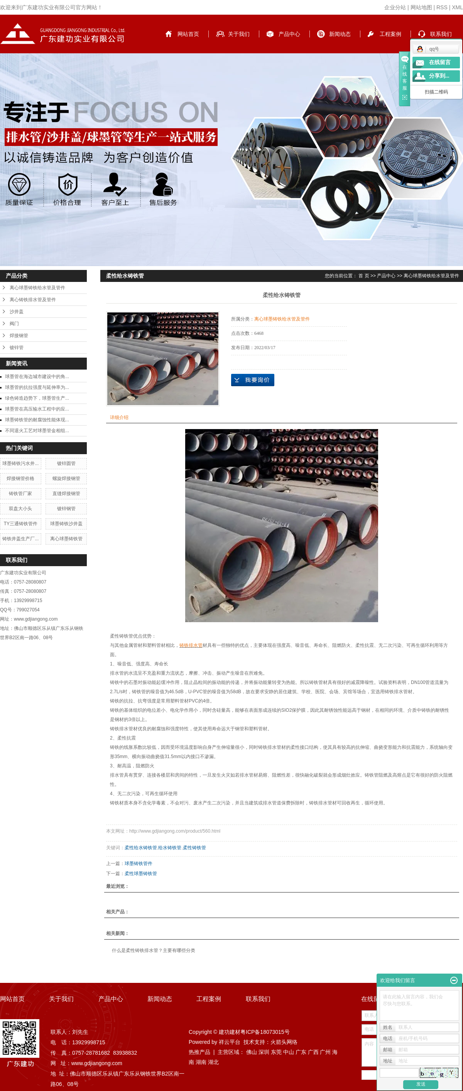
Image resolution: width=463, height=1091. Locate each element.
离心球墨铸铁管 (66, 538)
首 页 (363, 275)
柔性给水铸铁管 (141, 847)
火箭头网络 (283, 1042)
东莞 (276, 1052)
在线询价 (252, 380)
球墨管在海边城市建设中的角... (37, 376)
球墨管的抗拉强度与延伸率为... (37, 387)
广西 (313, 1052)
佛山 (251, 1052)
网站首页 (188, 34)
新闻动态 (340, 34)
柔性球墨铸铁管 (141, 873)
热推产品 (199, 1052)
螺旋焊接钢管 (66, 478)
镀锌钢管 (66, 508)
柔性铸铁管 (194, 847)
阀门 (14, 323)
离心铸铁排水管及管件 (33, 299)
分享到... (439, 76)
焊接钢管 (19, 335)
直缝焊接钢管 (66, 493)
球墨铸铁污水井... (20, 463)
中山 (288, 1052)
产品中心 (289, 34)
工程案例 (390, 34)
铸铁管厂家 (20, 493)
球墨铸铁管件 (138, 863)
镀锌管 (17, 347)
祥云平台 (229, 1042)
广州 (325, 1052)
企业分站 (395, 7)
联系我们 (441, 34)
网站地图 (421, 7)
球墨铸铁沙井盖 (66, 523)
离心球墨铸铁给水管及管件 (37, 287)
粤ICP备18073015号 (265, 1032)
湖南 (201, 1062)
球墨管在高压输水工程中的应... (37, 409)
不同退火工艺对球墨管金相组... (37, 430)
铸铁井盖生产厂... (20, 538)
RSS (442, 7)
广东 (301, 1052)
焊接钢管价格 (20, 478)
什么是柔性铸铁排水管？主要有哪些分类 (153, 950)
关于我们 (239, 34)
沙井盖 (17, 311)
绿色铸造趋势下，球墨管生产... (37, 398)
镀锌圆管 (66, 463)
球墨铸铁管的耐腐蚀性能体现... (37, 419)
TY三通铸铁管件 (20, 523)
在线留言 (440, 62)
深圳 (264, 1052)
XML (457, 7)
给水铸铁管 (169, 847)
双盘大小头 (20, 508)
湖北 (213, 1062)
